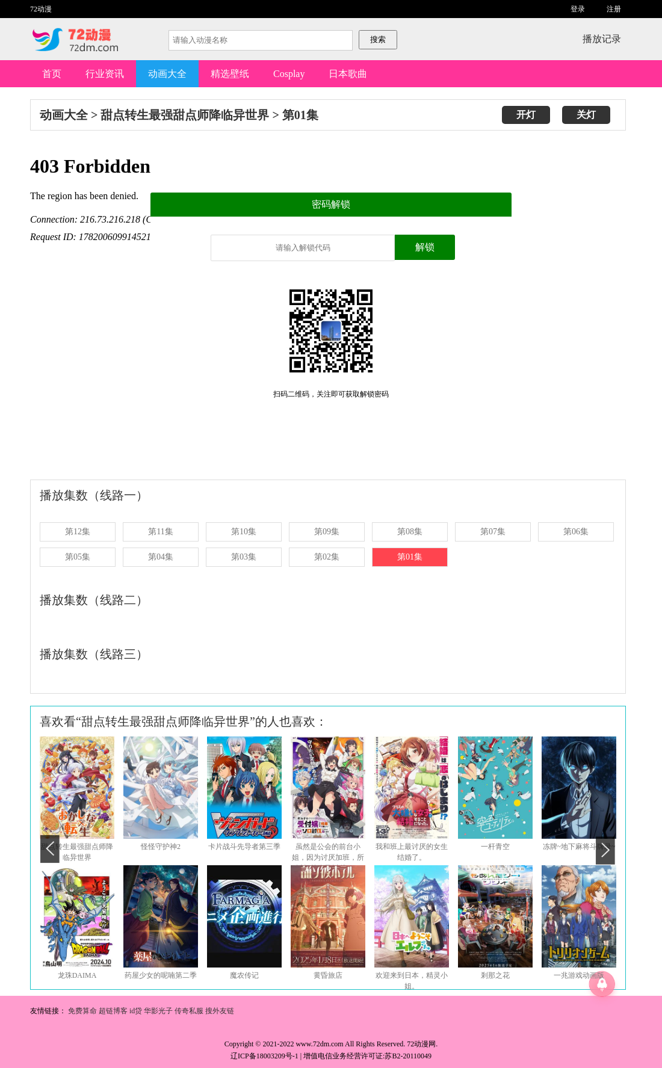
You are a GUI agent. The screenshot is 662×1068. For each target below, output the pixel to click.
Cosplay (289, 74)
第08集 (409, 531)
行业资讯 (104, 74)
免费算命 (82, 1011)
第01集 (300, 115)
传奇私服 (190, 1011)
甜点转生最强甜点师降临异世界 (185, 115)
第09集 (326, 531)
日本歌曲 (348, 74)
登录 (578, 9)
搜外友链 (219, 1011)
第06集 (576, 531)
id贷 (135, 1011)
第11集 (160, 531)
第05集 (77, 556)
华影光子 (159, 1011)
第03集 (243, 556)
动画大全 (167, 74)
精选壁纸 (230, 74)
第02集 (326, 556)
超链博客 (113, 1011)
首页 (51, 74)
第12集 (77, 531)
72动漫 (41, 9)
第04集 (160, 556)
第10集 (243, 531)
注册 (614, 9)
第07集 (493, 531)
